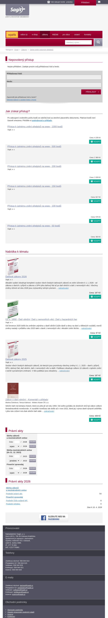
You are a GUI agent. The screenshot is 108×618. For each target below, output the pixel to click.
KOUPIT (97, 142)
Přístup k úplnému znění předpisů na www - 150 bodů (34, 186)
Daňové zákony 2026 (16, 276)
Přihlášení (85, 2)
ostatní (77, 34)
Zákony (24, 50)
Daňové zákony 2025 (16, 359)
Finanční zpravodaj (14, 497)
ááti (55, 34)
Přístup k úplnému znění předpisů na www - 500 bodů (34, 146)
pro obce (66, 34)
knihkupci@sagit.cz (21, 592)
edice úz (24, 34)
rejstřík (12, 34)
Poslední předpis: (13, 504)
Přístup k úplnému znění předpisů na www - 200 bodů (34, 166)
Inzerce (10, 614)
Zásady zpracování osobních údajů (20, 612)
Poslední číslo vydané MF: (17, 501)
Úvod (16, 50)
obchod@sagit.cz (26, 585)
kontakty (87, 34)
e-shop (35, 34)
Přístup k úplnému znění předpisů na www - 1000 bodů (35, 126)
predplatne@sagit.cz (25, 588)
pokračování (63, 288)
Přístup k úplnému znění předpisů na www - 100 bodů (34, 206)
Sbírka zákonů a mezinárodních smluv (16, 489)
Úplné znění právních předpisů (41, 50)
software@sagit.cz (20, 590)
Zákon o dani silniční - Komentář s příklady (26, 399)
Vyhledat (97, 42)
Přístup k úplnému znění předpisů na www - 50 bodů (33, 226)
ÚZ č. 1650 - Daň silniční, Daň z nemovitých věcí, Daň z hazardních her (41, 319)
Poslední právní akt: (14, 494)
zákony (45, 34)
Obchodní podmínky (15, 610)
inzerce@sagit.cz (18, 594)
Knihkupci (11, 616)
